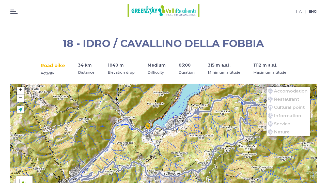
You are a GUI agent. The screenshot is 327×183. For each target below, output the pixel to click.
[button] (147, 126)
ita (299, 11)
